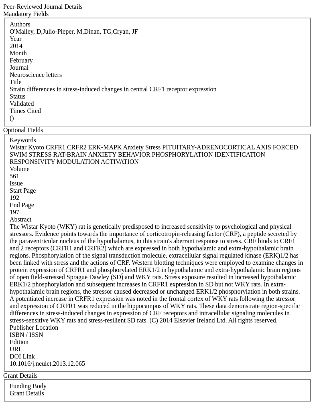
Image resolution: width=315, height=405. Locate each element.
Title (16, 82)
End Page (22, 204)
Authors (20, 24)
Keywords (23, 140)
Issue (16, 183)
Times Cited (25, 110)
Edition (19, 342)
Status (17, 96)
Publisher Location (34, 327)
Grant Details (27, 393)
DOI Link (22, 356)
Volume (19, 168)
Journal (19, 67)
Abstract (20, 219)
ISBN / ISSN (26, 334)
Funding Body (28, 386)
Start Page (23, 190)
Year (15, 38)
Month (18, 53)
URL (16, 349)
